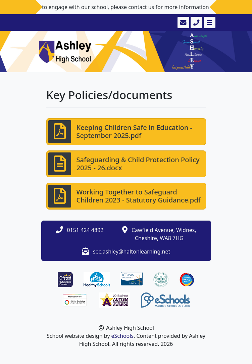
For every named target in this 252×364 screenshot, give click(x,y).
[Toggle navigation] (208, 22)
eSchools (122, 335)
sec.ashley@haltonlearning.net (131, 251)
